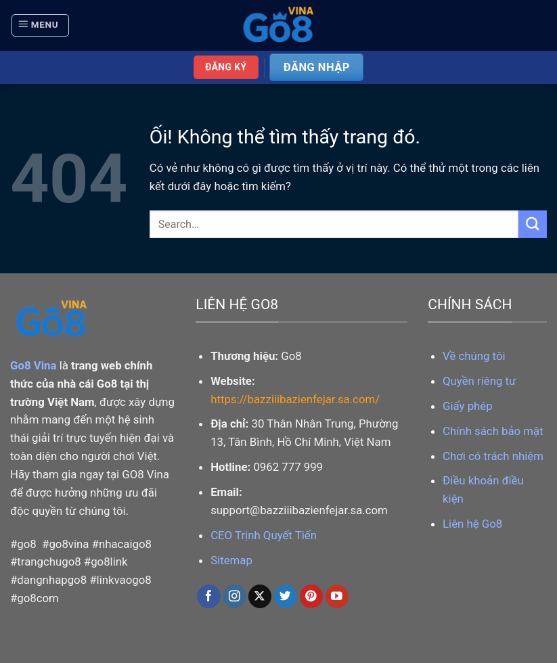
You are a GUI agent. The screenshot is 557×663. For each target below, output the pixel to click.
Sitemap (231, 560)
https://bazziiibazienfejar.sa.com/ (295, 399)
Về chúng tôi (474, 356)
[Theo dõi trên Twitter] (286, 596)
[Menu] (40, 25)
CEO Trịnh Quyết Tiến (263, 535)
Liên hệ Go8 (472, 523)
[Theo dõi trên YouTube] (337, 596)
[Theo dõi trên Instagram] (234, 596)
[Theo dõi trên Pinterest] (312, 596)
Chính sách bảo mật (493, 431)
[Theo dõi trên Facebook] (209, 596)
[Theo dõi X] (260, 596)
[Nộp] (532, 224)
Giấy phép (468, 406)
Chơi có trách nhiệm (493, 456)
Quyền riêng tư (479, 381)
